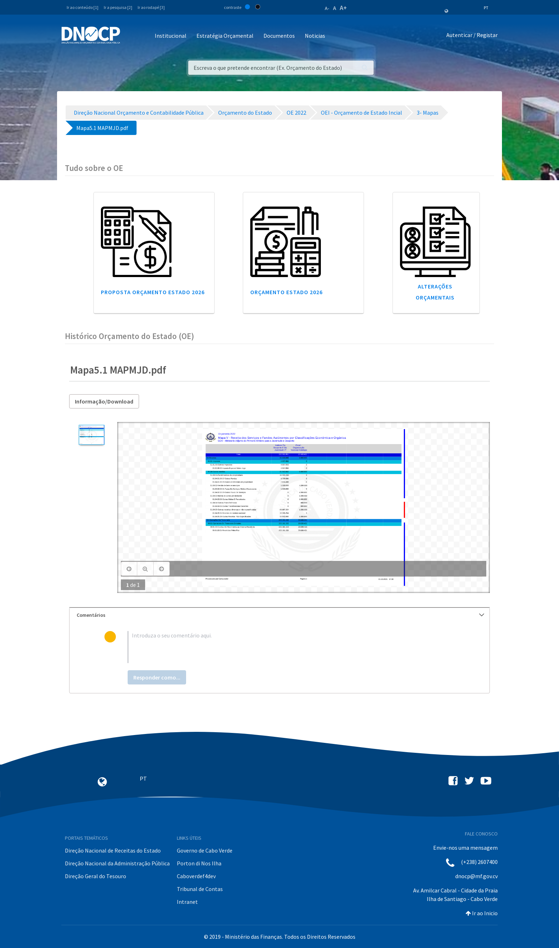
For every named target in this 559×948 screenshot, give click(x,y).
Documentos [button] (279, 35)
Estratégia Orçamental (224, 35)
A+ (343, 8)
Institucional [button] (170, 35)
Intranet (187, 901)
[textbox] (291, 647)
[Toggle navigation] (129, 36)
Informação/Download (104, 401)
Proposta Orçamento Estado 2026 (153, 292)
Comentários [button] (280, 615)
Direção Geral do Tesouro (95, 876)
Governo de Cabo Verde (204, 850)
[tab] (279, 615)
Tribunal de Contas (200, 888)
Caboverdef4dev (196, 876)
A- (327, 8)
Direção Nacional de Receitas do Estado (113, 850)
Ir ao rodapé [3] (151, 7)
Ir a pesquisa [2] (118, 7)
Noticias (315, 35)
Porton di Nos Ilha (199, 863)
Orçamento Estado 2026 (286, 292)
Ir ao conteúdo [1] (82, 7)
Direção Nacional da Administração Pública (117, 863)
